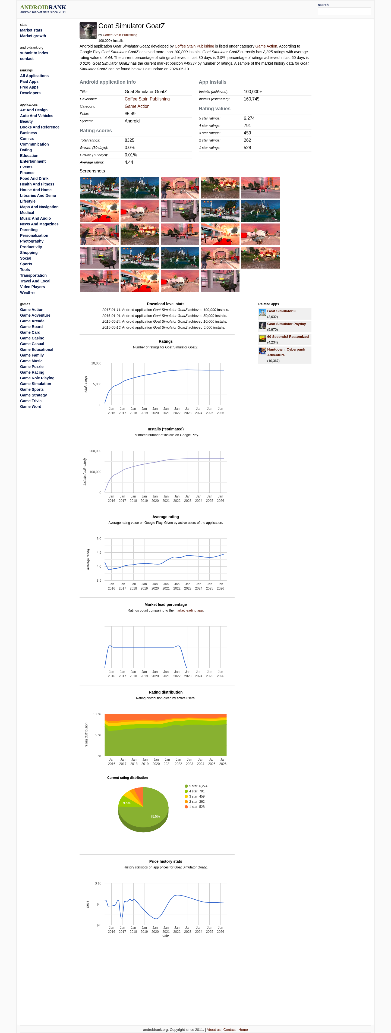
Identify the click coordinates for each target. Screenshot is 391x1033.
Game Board (31, 327)
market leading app (189, 610)
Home (243, 1030)
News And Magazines (39, 224)
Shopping (29, 252)
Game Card (30, 332)
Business (28, 133)
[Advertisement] (210, 9)
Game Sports (32, 389)
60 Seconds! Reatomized (288, 337)
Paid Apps (29, 81)
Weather (27, 292)
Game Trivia (31, 401)
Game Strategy (33, 395)
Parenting (29, 230)
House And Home (36, 190)
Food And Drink (34, 178)
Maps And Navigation (39, 207)
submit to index (34, 53)
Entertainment (33, 161)
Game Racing (32, 372)
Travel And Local (35, 281)
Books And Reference (39, 127)
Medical (27, 212)
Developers (30, 93)
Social (25, 258)
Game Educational (36, 349)
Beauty (26, 121)
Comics (27, 138)
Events (26, 167)
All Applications (34, 76)
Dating (26, 150)
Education (29, 155)
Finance (27, 173)
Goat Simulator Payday (286, 324)
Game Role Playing (37, 378)
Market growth (33, 36)
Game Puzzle (31, 366)
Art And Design (34, 110)
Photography (31, 241)
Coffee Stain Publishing (120, 35)
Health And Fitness (37, 184)
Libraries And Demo (38, 195)
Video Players (32, 287)
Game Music (31, 361)
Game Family (32, 355)
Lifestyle (28, 201)
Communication (34, 144)
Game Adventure (35, 315)
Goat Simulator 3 (281, 311)
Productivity (31, 247)
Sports (26, 264)
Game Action (266, 46)
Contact (229, 1030)
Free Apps (29, 87)
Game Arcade (32, 321)
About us (213, 1030)
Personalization (34, 235)
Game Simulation (35, 384)
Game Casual (32, 344)
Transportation (33, 275)
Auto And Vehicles (36, 116)
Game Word (30, 406)
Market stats (31, 30)
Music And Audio (35, 218)
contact (27, 58)
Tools (25, 269)
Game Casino (32, 338)
